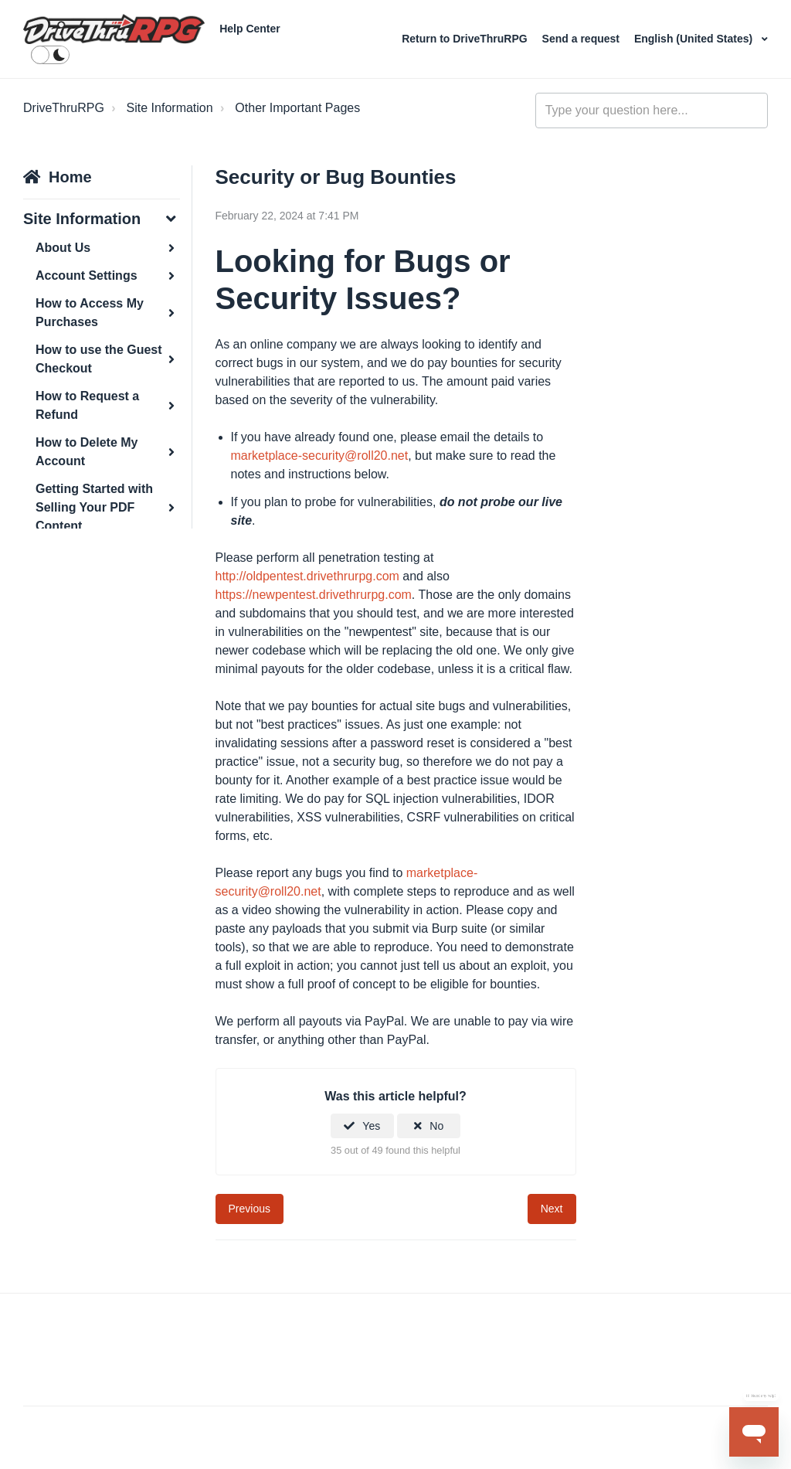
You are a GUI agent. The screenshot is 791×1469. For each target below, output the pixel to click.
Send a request (582, 38)
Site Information (170, 107)
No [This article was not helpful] (436, 1126)
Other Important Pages (297, 107)
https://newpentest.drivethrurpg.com (314, 594)
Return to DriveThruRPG (466, 38)
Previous (249, 1208)
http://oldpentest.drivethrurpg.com (307, 576)
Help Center (249, 28)
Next (552, 1208)
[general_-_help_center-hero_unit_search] (651, 110)
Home (70, 176)
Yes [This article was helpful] (371, 1126)
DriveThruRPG (63, 107)
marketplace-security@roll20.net (320, 455)
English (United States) (694, 38)
